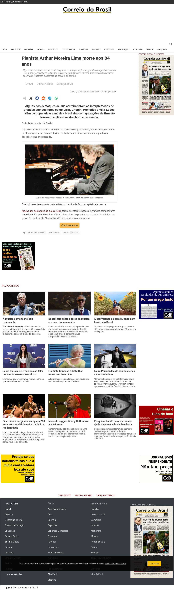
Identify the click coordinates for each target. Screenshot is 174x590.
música (66, 232)
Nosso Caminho (83, 495)
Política (15, 49)
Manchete (96, 530)
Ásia (50, 514)
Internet (95, 525)
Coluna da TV (98, 514)
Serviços (95, 552)
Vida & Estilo (97, 574)
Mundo (96, 49)
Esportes (109, 49)
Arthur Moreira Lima (37, 232)
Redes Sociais (98, 541)
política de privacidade (115, 563)
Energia (83, 49)
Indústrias (53, 547)
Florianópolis (54, 232)
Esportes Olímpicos (58, 530)
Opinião (28, 49)
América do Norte (57, 509)
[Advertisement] (87, 29)
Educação (123, 49)
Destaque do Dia (65, 83)
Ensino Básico (12, 536)
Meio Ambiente (56, 552)
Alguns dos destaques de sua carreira (41, 210)
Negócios (53, 49)
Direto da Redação (14, 525)
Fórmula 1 (53, 536)
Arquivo (162, 49)
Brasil (40, 49)
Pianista (75, 232)
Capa (4, 49)
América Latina (99, 503)
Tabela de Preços (105, 495)
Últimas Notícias (45, 83)
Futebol (52, 541)
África (51, 503)
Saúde (150, 49)
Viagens (52, 579)
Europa (9, 547)
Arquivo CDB (11, 503)
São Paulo (53, 574)
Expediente (65, 495)
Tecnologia (68, 49)
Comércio (96, 519)
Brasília (95, 509)
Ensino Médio (12, 541)
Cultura (138, 49)
